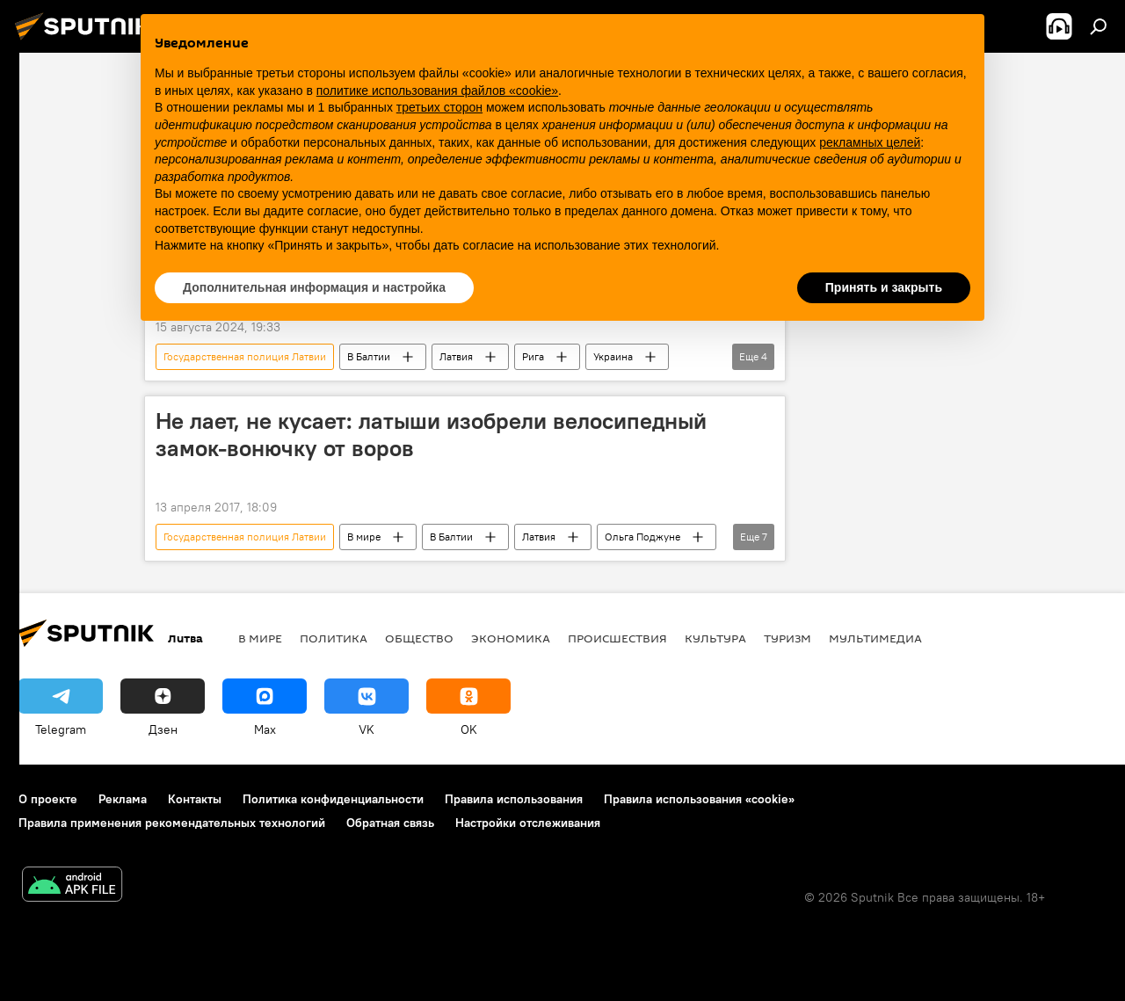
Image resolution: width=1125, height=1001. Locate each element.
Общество (419, 638)
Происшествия (617, 638)
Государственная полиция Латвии (244, 356)
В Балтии (368, 356)
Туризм (787, 638)
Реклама (122, 799)
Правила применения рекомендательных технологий (171, 823)
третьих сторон (439, 107)
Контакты (194, 799)
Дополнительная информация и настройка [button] (314, 287)
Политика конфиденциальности (333, 799)
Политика (333, 638)
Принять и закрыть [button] (883, 287)
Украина (613, 356)
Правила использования (514, 799)
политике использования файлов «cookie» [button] (437, 90)
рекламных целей (869, 142)
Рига (533, 356)
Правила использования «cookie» (699, 799)
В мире (364, 536)
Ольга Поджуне (642, 536)
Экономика (510, 638)
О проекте (47, 799)
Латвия (456, 356)
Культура (715, 638)
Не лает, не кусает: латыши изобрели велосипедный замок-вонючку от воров (431, 434)
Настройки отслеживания (527, 823)
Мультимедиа (875, 638)
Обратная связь (390, 823)
